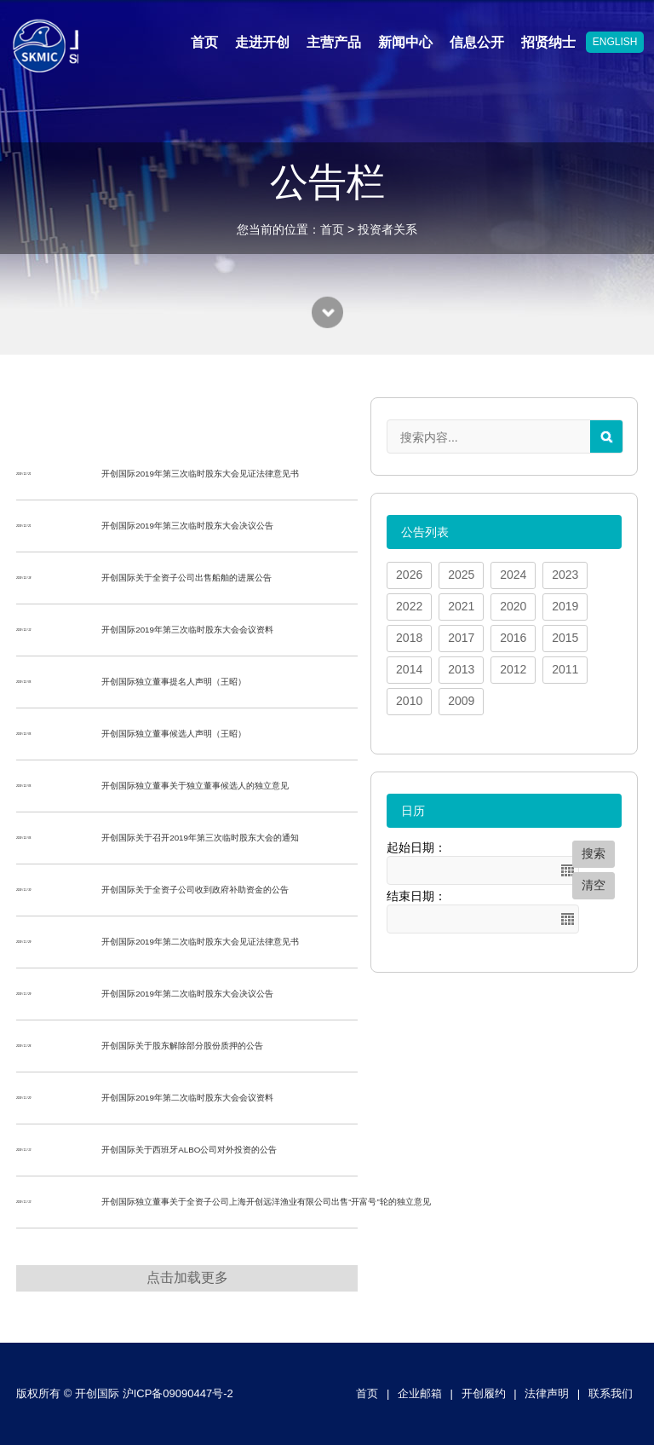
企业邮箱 (420, 1393)
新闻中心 (405, 42)
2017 (461, 637)
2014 (409, 669)
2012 (513, 669)
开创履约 (484, 1393)
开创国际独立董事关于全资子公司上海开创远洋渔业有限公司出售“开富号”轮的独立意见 (266, 1201)
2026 (409, 574)
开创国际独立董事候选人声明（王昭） (173, 733)
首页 (204, 42)
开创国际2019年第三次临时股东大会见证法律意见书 (200, 473)
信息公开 (477, 42)
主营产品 (334, 42)
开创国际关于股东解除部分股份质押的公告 (182, 1045)
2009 (461, 701)
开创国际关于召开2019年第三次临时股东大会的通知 (200, 837)
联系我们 (610, 1393)
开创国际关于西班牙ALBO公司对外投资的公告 (189, 1149)
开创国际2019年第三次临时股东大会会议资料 (187, 629)
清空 (593, 885)
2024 (513, 574)
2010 (409, 701)
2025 (461, 574)
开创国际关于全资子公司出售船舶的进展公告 (186, 577)
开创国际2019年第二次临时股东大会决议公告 (187, 993)
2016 (513, 637)
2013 (461, 669)
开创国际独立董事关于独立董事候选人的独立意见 (195, 785)
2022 (409, 606)
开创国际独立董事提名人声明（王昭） (173, 681)
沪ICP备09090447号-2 (178, 1393)
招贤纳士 (548, 42)
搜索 (593, 853)
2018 (409, 637)
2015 (565, 637)
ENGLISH (615, 42)
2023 (565, 574)
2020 (513, 606)
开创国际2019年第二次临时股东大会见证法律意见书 (200, 941)
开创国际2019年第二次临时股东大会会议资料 (187, 1097)
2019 (565, 606)
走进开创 (262, 42)
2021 (461, 606)
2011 (565, 669)
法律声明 (547, 1393)
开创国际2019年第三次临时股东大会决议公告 (187, 525)
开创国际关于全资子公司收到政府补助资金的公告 (195, 889)
